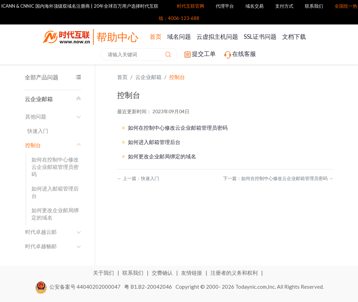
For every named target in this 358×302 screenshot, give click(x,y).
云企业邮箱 (53, 98)
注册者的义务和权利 (234, 272)
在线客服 (239, 54)
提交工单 (199, 54)
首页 (156, 36)
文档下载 (294, 36)
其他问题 (53, 116)
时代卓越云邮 (53, 232)
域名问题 (179, 36)
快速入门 (37, 131)
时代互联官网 (190, 6)
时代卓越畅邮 (53, 246)
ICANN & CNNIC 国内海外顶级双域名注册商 (45, 6)
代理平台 (225, 6)
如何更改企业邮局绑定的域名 (55, 214)
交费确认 (163, 272)
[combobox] (138, 54)
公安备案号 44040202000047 (78, 286)
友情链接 (192, 272)
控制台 (177, 77)
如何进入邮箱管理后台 (55, 192)
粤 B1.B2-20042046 (148, 286)
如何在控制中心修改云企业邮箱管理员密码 (55, 166)
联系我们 (314, 6)
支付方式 (284, 6)
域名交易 (254, 6)
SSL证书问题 (260, 36)
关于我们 (104, 272)
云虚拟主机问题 (217, 36)
